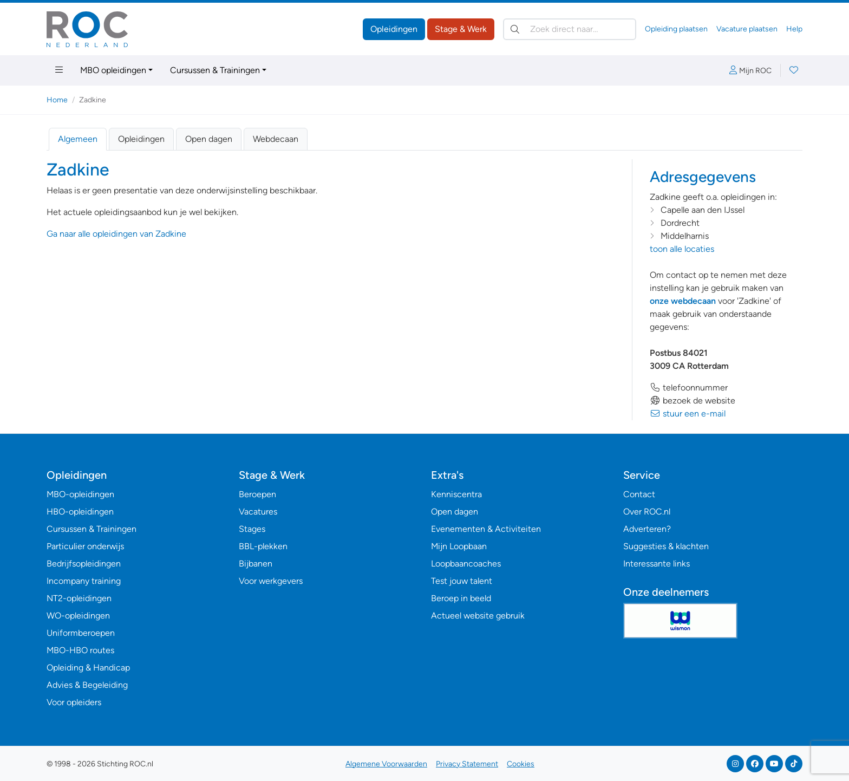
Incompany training (84, 581)
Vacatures (258, 511)
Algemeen (77, 139)
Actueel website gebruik (478, 615)
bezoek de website (692, 400)
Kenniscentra (456, 494)
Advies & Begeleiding (87, 685)
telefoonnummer (689, 387)
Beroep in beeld (461, 598)
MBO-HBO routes (80, 650)
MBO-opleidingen (80, 494)
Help (794, 29)
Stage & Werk (461, 29)
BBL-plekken (263, 546)
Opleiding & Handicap (88, 667)
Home (57, 100)
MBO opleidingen (113, 70)
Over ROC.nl (646, 511)
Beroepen (257, 494)
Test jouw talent (461, 581)
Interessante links (656, 563)
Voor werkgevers (271, 581)
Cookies (520, 764)
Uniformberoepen (81, 633)
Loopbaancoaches (466, 563)
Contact (639, 494)
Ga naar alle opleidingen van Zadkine (116, 234)
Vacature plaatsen (747, 29)
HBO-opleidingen (80, 511)
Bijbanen (255, 563)
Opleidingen (393, 29)
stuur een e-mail (688, 413)
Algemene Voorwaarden (386, 764)
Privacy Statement (467, 764)
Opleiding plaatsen (676, 29)
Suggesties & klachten (666, 546)
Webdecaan (275, 139)
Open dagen (208, 139)
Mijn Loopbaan (459, 546)
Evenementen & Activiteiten (486, 529)
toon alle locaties (682, 249)
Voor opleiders (74, 702)
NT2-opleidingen (79, 598)
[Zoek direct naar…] (569, 29)
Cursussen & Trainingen (215, 70)
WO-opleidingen (78, 615)
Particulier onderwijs (85, 546)
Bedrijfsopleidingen (84, 563)
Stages (252, 529)
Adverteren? (647, 529)
